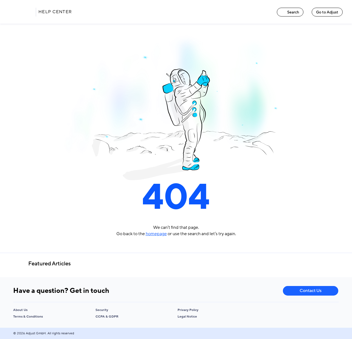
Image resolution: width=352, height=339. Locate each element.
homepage (156, 234)
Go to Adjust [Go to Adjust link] (327, 12)
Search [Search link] (290, 12)
